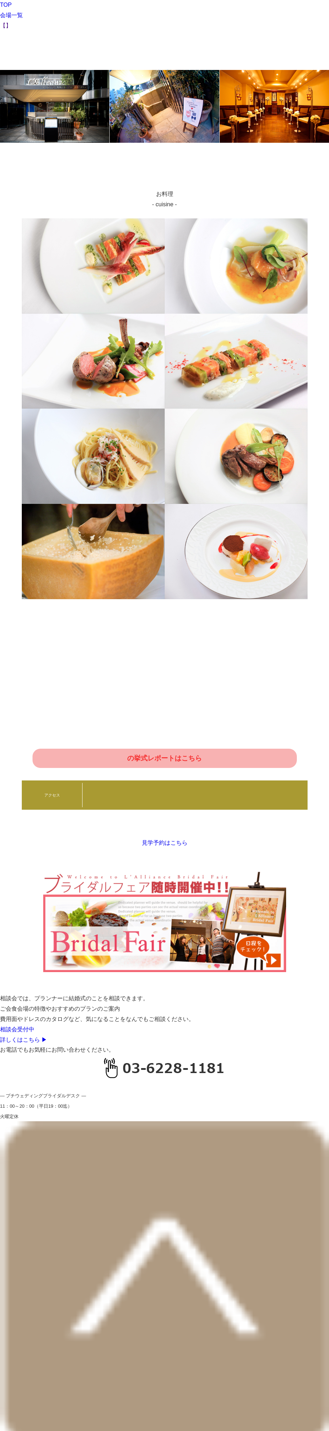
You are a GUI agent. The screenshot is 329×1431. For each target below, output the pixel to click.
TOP (6, 5)
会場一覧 (11, 15)
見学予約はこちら (165, 843)
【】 (5, 25)
